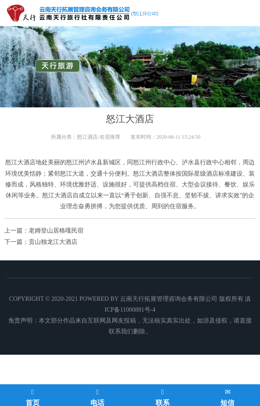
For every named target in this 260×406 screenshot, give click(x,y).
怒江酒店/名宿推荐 (98, 137)
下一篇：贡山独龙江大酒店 (40, 242)
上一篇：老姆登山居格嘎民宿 (43, 230)
